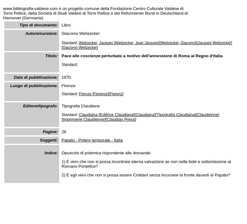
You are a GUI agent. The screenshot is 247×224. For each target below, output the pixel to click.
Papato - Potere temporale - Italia (92, 140)
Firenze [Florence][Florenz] (101, 94)
